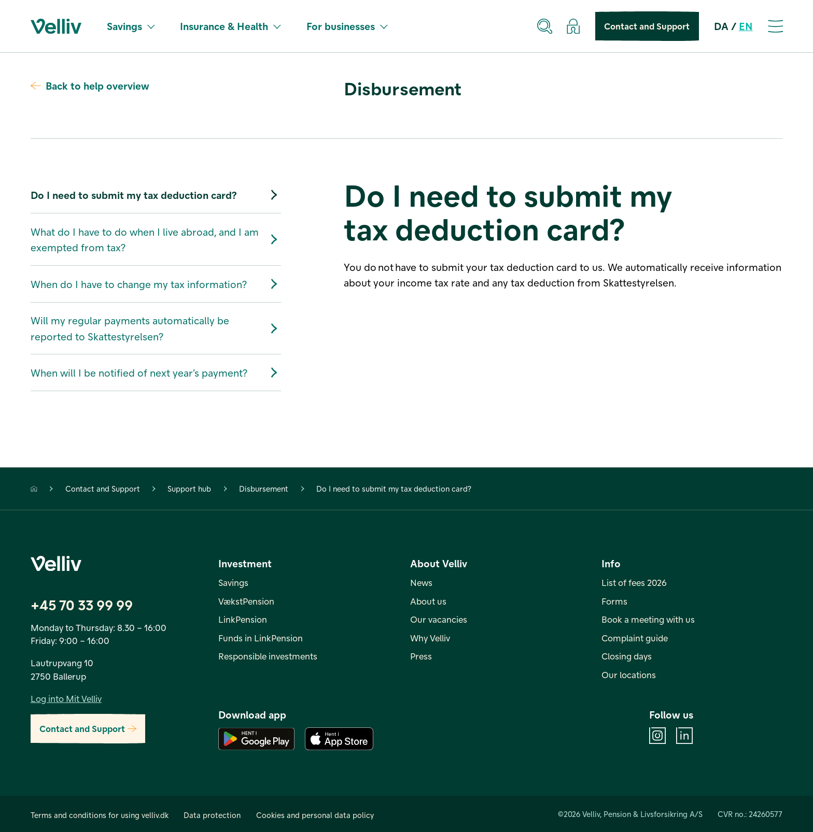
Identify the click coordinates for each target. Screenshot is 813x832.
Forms (614, 601)
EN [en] (746, 26)
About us (428, 601)
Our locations (628, 674)
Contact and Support (646, 26)
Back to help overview (90, 85)
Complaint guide (634, 638)
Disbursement (263, 488)
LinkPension (242, 619)
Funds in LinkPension (260, 638)
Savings (131, 26)
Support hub (189, 488)
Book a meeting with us (648, 619)
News (421, 582)
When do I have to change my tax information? (156, 283)
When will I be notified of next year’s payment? (156, 372)
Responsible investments (267, 656)
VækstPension (246, 601)
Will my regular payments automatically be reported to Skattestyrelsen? (156, 328)
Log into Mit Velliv (66, 698)
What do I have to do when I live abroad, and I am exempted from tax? (156, 239)
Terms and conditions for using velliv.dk (100, 815)
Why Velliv (430, 638)
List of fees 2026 (634, 582)
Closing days (626, 656)
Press (421, 656)
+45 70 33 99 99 (82, 604)
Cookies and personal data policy (315, 815)
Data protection (212, 815)
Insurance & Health (230, 26)
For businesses (346, 26)
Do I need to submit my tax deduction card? (156, 195)
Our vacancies (438, 619)
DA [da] (721, 26)
